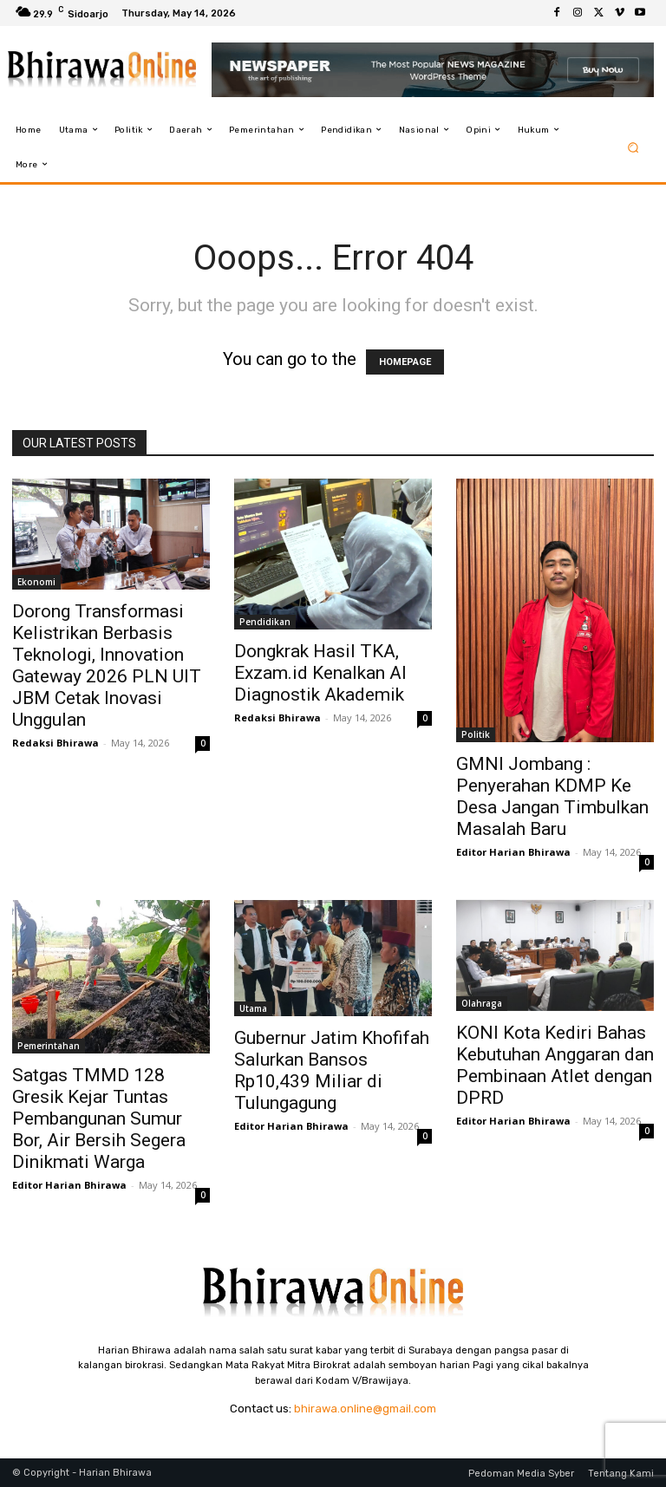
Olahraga (481, 1003)
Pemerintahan (48, 1046)
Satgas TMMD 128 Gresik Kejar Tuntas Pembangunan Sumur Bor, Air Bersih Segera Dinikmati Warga (99, 1118)
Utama (253, 1008)
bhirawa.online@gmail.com (365, 1408)
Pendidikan (265, 622)
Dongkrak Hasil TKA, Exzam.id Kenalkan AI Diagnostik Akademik (320, 673)
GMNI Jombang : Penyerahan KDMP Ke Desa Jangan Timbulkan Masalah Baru (552, 796)
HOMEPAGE (405, 362)
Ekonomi (36, 582)
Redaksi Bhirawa (55, 742)
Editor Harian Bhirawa (513, 851)
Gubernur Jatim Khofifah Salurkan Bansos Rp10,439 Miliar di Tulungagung (331, 1070)
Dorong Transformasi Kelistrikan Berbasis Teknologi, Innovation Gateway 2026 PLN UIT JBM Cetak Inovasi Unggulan (106, 665)
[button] (633, 147)
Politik (475, 734)
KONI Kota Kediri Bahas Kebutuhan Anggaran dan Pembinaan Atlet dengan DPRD (555, 1065)
